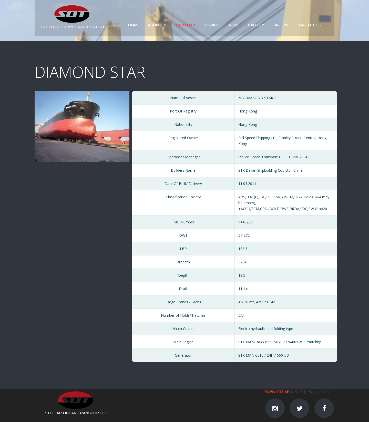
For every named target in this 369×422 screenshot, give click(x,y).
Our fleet (186, 24)
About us (157, 24)
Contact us (308, 24)
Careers (280, 24)
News (234, 24)
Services (212, 24)
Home (133, 24)
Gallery (256, 24)
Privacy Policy (317, 391)
